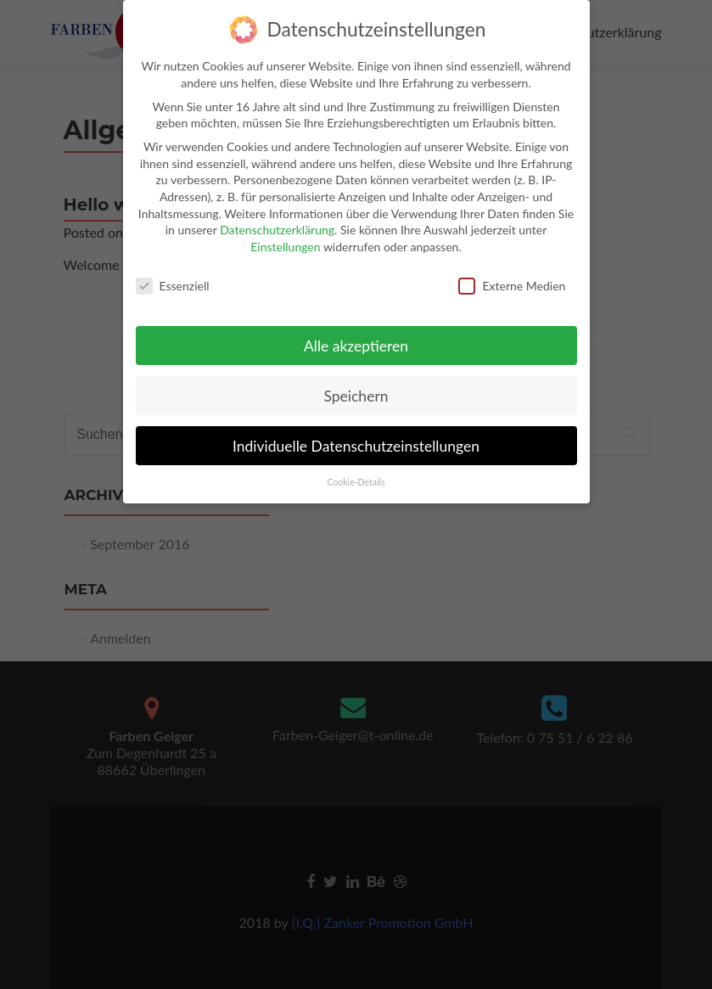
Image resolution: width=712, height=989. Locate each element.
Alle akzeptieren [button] (356, 336)
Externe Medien (511, 275)
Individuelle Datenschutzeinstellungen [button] (356, 435)
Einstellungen (285, 236)
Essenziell (173, 275)
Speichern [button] (355, 386)
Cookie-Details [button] (355, 472)
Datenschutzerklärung (277, 219)
